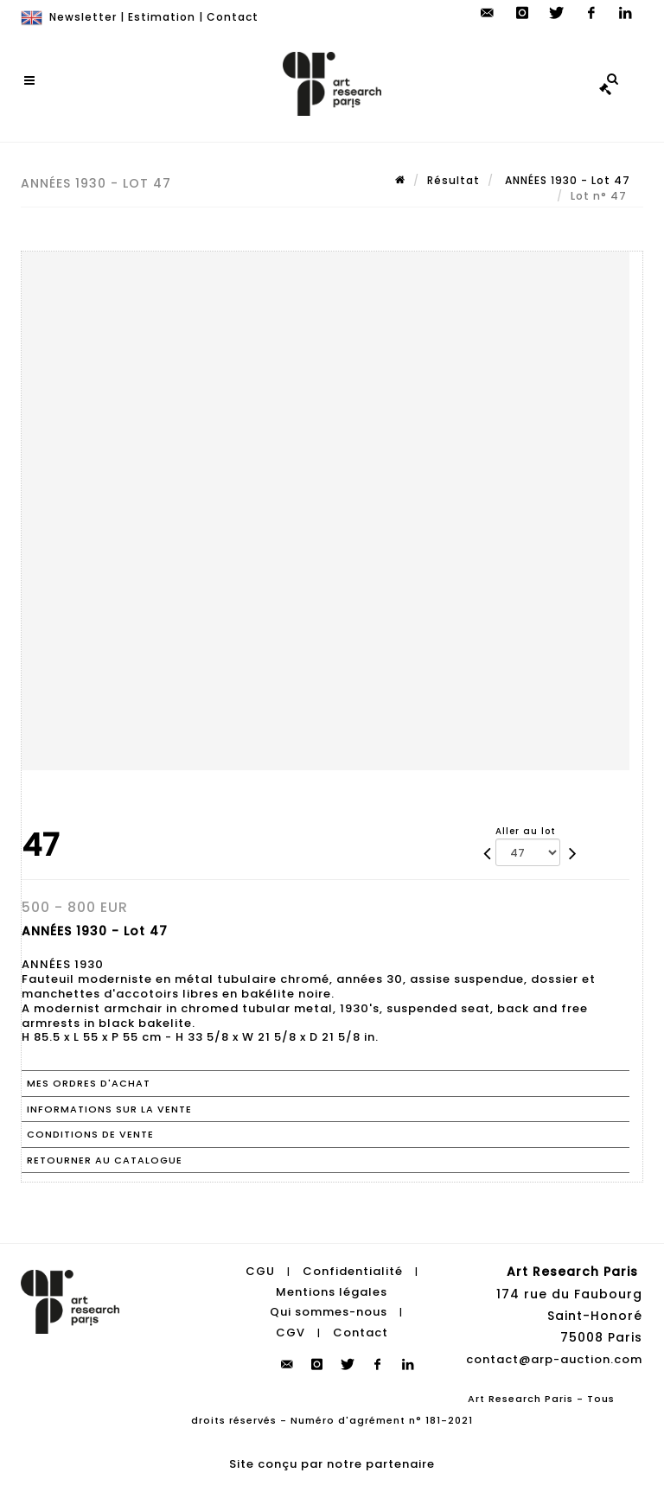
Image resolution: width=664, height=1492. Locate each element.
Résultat (453, 180)
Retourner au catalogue (104, 1160)
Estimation (161, 17)
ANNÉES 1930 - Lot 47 (565, 180)
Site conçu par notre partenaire (332, 1464)
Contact (233, 17)
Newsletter (83, 17)
